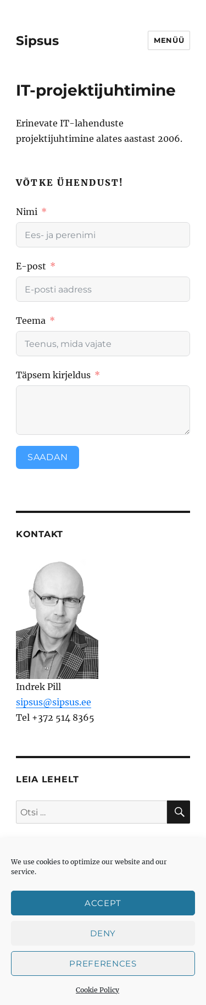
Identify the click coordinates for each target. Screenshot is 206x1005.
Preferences (103, 963)
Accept (103, 903)
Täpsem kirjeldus (53, 374)
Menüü (169, 40)
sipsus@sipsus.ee (53, 702)
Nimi (26, 211)
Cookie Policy (97, 990)
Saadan (47, 457)
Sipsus (37, 40)
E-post (31, 266)
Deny (103, 933)
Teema (32, 320)
